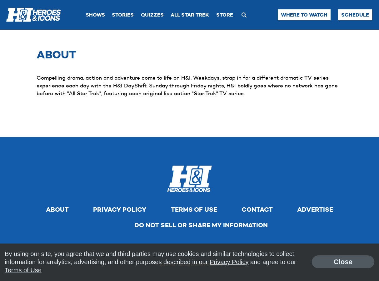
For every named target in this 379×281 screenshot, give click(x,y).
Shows (95, 15)
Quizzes (152, 15)
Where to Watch (304, 15)
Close (343, 262)
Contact (257, 209)
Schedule (355, 15)
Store (224, 15)
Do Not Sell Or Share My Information (201, 225)
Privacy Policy (119, 209)
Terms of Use (194, 209)
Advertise (315, 209)
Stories (123, 15)
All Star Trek (190, 15)
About (57, 209)
